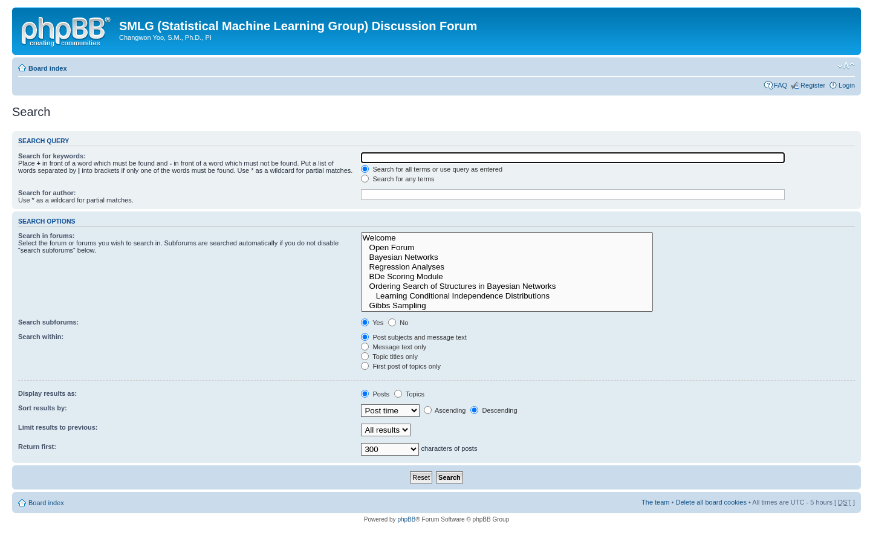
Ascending (445, 410)
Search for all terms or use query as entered (431, 169)
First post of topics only (401, 366)
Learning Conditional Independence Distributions (507, 296)
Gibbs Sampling (507, 306)
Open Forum (507, 248)
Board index (47, 68)
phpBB (406, 519)
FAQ (780, 85)
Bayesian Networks (507, 257)
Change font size (846, 65)
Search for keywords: (52, 156)
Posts (375, 394)
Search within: (40, 336)
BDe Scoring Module (507, 277)
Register (812, 85)
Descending (493, 410)
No (398, 322)
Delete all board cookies (710, 502)
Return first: (37, 446)
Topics (409, 394)
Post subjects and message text (413, 337)
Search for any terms (397, 179)
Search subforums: (48, 322)
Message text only (393, 346)
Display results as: (47, 393)
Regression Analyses (507, 267)
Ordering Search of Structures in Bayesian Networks (507, 286)
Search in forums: (46, 235)
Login (847, 85)
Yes (372, 322)
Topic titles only (389, 356)
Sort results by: (42, 408)
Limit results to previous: (57, 427)
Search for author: (47, 192)
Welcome (507, 238)
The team (655, 502)
